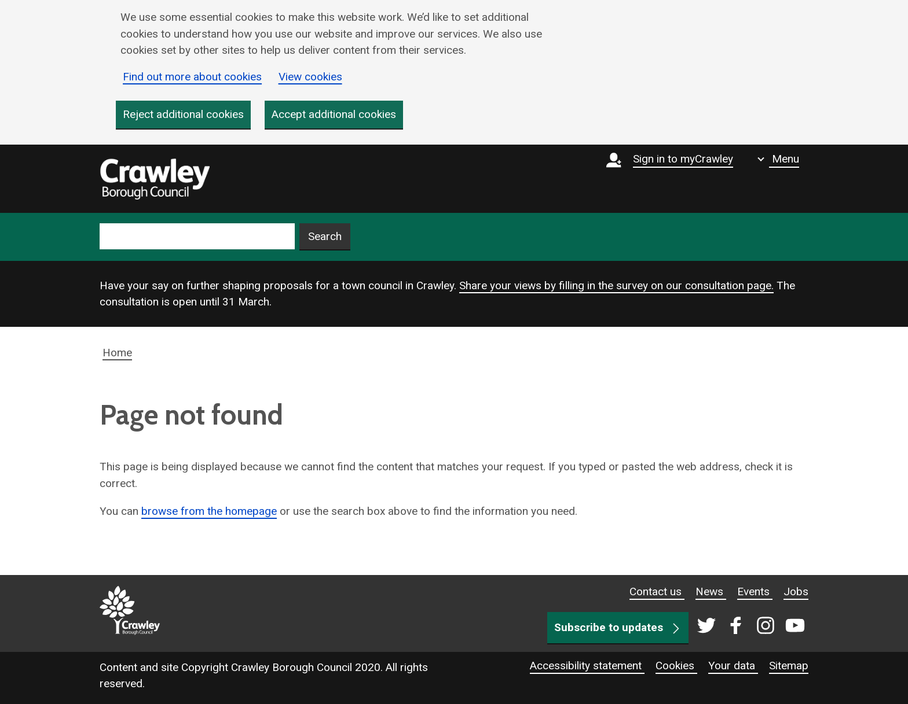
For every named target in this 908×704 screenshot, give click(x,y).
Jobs (795, 591)
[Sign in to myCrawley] (672, 179)
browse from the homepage (209, 511)
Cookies (676, 665)
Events (754, 591)
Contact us (656, 591)
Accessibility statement (587, 665)
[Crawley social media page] (748, 626)
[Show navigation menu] (778, 159)
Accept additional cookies (334, 114)
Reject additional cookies (183, 114)
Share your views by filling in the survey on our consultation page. (616, 285)
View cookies (310, 76)
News (710, 591)
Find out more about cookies (192, 76)
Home (117, 352)
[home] (155, 178)
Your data (733, 665)
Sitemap (788, 665)
